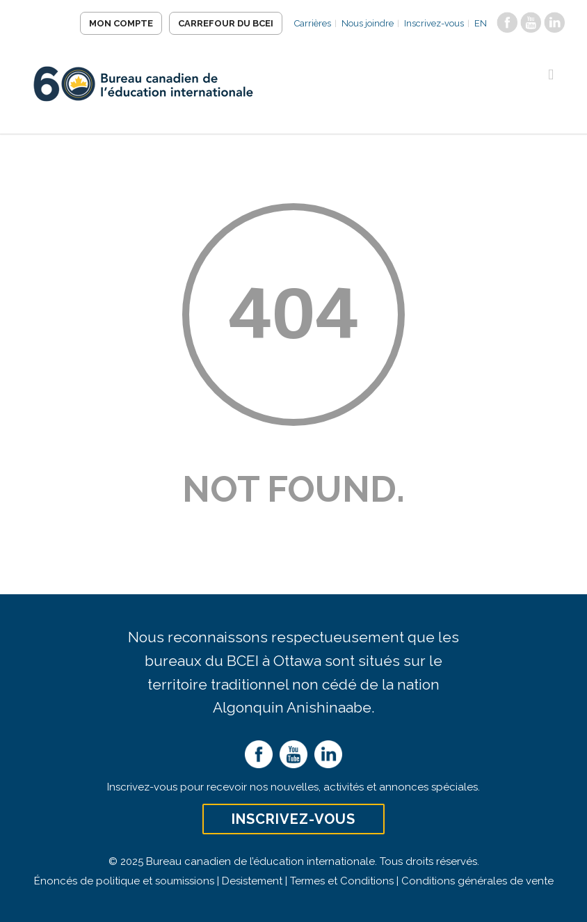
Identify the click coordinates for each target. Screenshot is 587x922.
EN (480, 23)
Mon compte (121, 23)
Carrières (312, 23)
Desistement (252, 881)
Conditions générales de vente (477, 881)
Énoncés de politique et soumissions (124, 881)
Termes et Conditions (342, 881)
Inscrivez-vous (434, 23)
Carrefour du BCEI (225, 23)
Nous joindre (367, 23)
